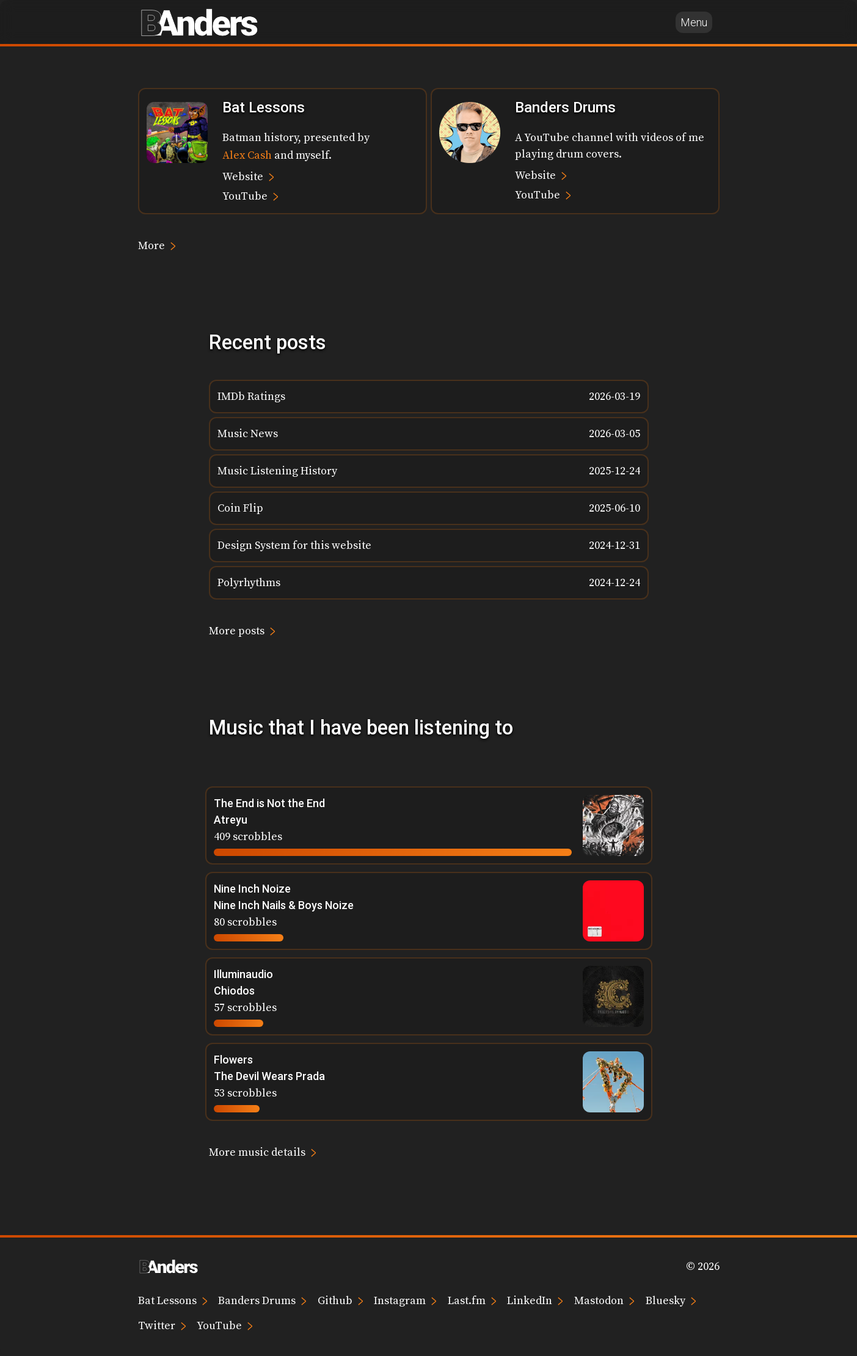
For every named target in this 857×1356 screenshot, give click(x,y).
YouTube (250, 196)
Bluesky (671, 1300)
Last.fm (472, 1300)
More (157, 245)
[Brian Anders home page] (199, 22)
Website (248, 176)
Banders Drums (262, 1300)
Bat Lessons (173, 1300)
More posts (242, 630)
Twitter (162, 1325)
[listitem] (429, 396)
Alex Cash (247, 155)
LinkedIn (535, 1300)
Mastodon (604, 1300)
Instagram (405, 1300)
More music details (262, 1152)
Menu (693, 22)
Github (340, 1300)
